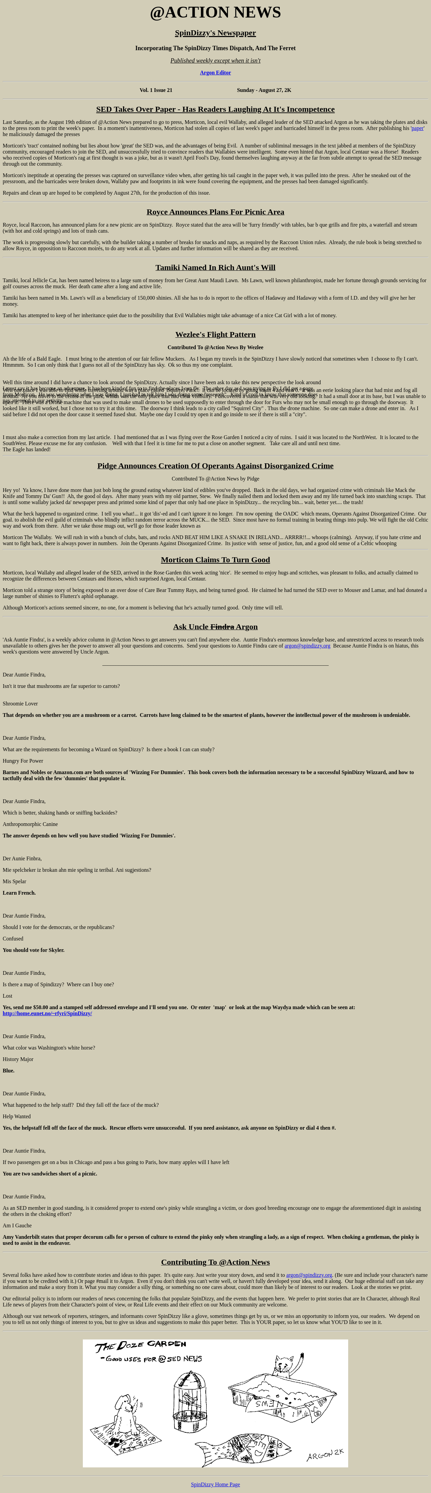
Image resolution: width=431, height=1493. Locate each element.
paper (417, 128)
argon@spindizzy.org (307, 646)
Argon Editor (215, 72)
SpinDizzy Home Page (215, 1484)
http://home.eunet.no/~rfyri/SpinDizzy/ (47, 1013)
